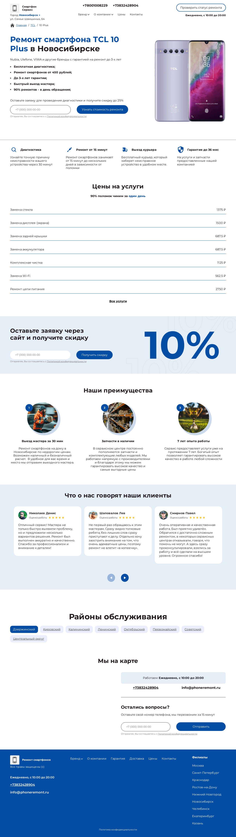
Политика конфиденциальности (118, 829)
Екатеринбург (203, 816)
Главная (21, 25)
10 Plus (43, 25)
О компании (103, 14)
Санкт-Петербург (205, 772)
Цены (121, 14)
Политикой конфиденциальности (66, 116)
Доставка (137, 758)
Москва (198, 765)
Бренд (83, 14)
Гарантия (118, 758)
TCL (33, 25)
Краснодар (200, 780)
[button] (125, 578)
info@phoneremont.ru (201, 688)
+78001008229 (95, 6)
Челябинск (200, 809)
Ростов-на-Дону (204, 787)
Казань (197, 823)
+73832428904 (125, 6)
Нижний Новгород (206, 794)
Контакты (136, 14)
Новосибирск (202, 801)
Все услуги (118, 301)
